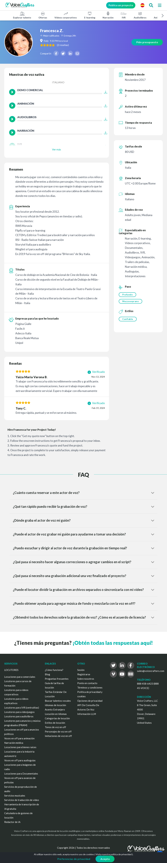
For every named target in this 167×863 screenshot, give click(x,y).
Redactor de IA (12, 821)
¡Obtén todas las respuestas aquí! (113, 643)
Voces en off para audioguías (20, 760)
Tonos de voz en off (55, 727)
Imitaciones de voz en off (58, 735)
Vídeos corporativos (65, 15)
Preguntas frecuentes (56, 678)
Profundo (127, 294)
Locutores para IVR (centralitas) (21, 707)
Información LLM (86, 713)
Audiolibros (140, 15)
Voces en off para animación (19, 738)
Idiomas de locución (55, 705)
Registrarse (83, 674)
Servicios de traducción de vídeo (21, 799)
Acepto (105, 858)
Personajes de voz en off (58, 731)
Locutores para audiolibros (18, 716)
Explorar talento (22, 15)
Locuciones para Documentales (21, 773)
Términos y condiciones (89, 687)
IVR (123, 15)
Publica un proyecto (121, 5)
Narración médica (13, 742)
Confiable (127, 319)
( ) (63, 45)
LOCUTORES (11, 669)
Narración (108, 15)
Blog (47, 674)
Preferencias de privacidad (73, 858)
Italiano (58, 82)
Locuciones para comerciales (19, 676)
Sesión (80, 669)
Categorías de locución (57, 718)
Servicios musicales (14, 795)
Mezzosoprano (130, 301)
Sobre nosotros (85, 678)
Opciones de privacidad (89, 700)
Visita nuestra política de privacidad (114, 854)
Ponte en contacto (87, 683)
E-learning (89, 15)
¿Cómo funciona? (54, 669)
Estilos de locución (55, 722)
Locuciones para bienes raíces (20, 747)
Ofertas (42, 15)
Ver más (56, 149)
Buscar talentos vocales (58, 700)
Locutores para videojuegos (19, 711)
